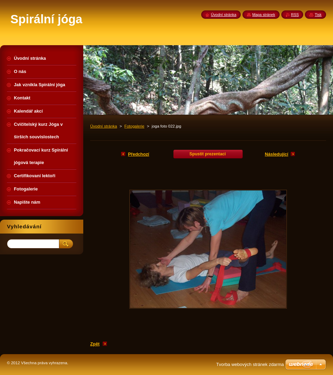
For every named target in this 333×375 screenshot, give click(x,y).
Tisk (318, 15)
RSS (295, 15)
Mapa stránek (263, 15)
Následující (276, 154)
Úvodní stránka (103, 126)
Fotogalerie (135, 126)
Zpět (95, 344)
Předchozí (138, 154)
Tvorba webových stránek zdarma (250, 364)
